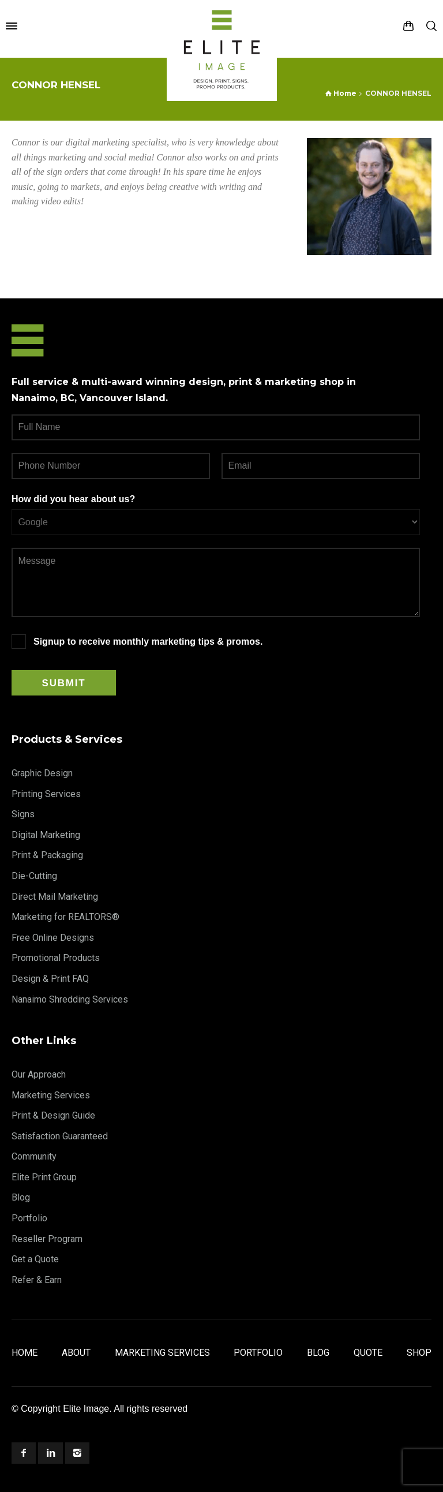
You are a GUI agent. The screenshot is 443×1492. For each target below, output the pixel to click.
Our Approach (39, 1074)
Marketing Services (51, 1095)
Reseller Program (47, 1238)
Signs (23, 814)
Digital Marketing (46, 834)
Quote (368, 1352)
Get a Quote (35, 1259)
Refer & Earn (37, 1279)
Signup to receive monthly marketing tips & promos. (147, 641)
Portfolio (29, 1218)
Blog (21, 1197)
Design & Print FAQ (50, 978)
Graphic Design (42, 773)
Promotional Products (56, 957)
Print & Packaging (47, 855)
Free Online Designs (53, 937)
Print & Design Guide (53, 1115)
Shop (419, 1352)
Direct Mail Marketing (55, 896)
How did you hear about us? (73, 499)
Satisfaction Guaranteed (60, 1136)
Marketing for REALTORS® (65, 916)
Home (24, 1352)
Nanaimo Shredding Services (70, 999)
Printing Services (46, 793)
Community (34, 1156)
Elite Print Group (44, 1177)
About (76, 1352)
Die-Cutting (34, 875)
